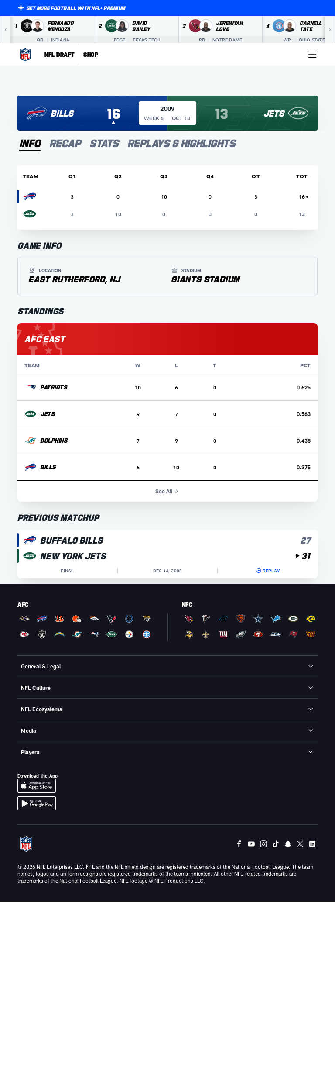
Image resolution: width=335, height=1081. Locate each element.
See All (167, 491)
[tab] (29, 144)
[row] (167, 387)
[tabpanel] (167, 371)
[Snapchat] (288, 844)
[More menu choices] (312, 54)
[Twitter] (300, 844)
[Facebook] (239, 844)
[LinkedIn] (312, 844)
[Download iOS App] (36, 786)
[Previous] (5, 30)
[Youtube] (251, 844)
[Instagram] (263, 844)
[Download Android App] (36, 803)
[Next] (330, 30)
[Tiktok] (275, 844)
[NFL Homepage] (25, 54)
